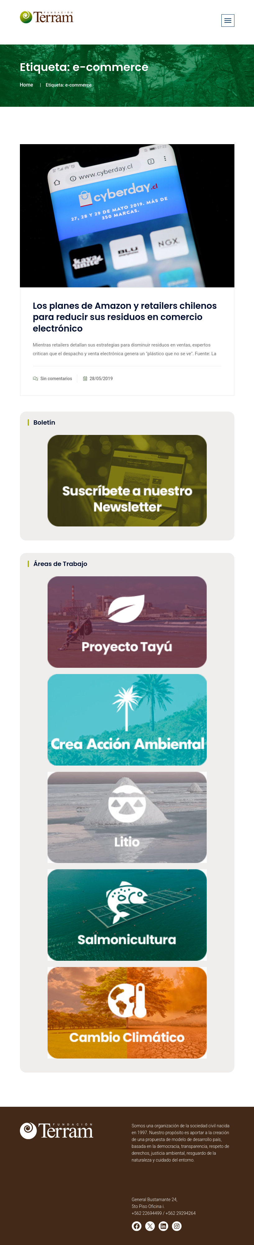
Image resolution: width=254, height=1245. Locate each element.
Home (26, 85)
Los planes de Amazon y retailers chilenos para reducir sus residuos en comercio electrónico (125, 317)
